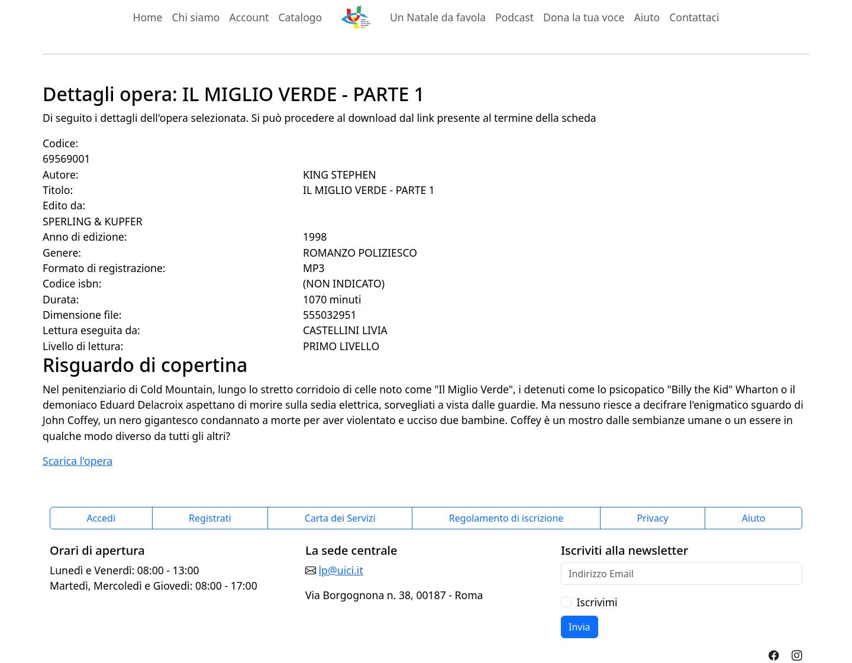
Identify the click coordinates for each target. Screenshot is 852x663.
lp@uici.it (341, 570)
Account (249, 17)
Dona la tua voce (583, 17)
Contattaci (694, 17)
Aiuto (647, 17)
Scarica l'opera (77, 461)
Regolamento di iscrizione (506, 518)
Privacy (652, 518)
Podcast (514, 17)
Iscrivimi (596, 602)
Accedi (101, 518)
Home (147, 17)
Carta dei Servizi (340, 518)
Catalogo (300, 17)
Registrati (210, 518)
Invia (579, 626)
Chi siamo (196, 17)
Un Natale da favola (438, 17)
